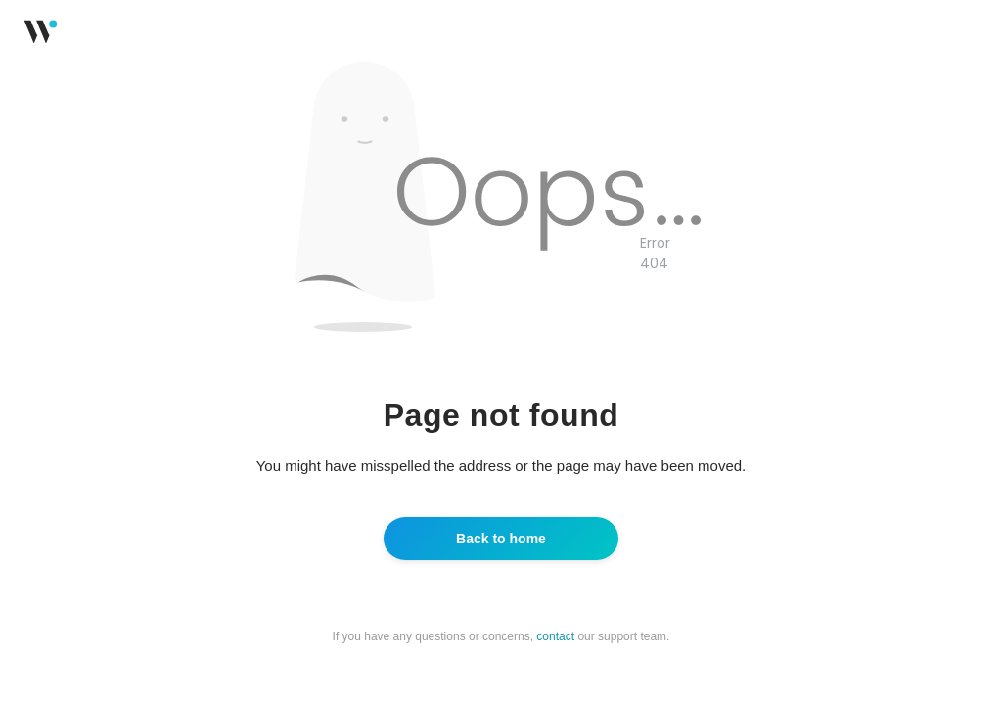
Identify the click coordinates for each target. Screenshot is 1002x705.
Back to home (501, 538)
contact (555, 636)
